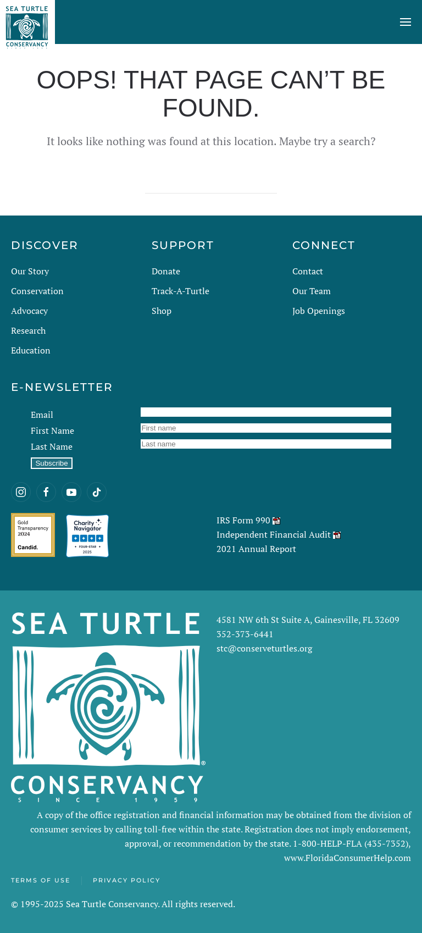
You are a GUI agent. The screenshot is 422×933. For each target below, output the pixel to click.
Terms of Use (40, 880)
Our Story (30, 271)
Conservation (37, 291)
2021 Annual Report (256, 549)
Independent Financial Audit (273, 534)
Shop (161, 311)
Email (42, 414)
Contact (307, 271)
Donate (166, 271)
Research (28, 330)
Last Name (52, 446)
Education (31, 350)
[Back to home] (27, 22)
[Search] (211, 183)
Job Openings (318, 311)
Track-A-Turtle (180, 291)
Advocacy (29, 311)
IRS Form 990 (243, 520)
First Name (52, 430)
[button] (405, 22)
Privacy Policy (126, 880)
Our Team (311, 291)
